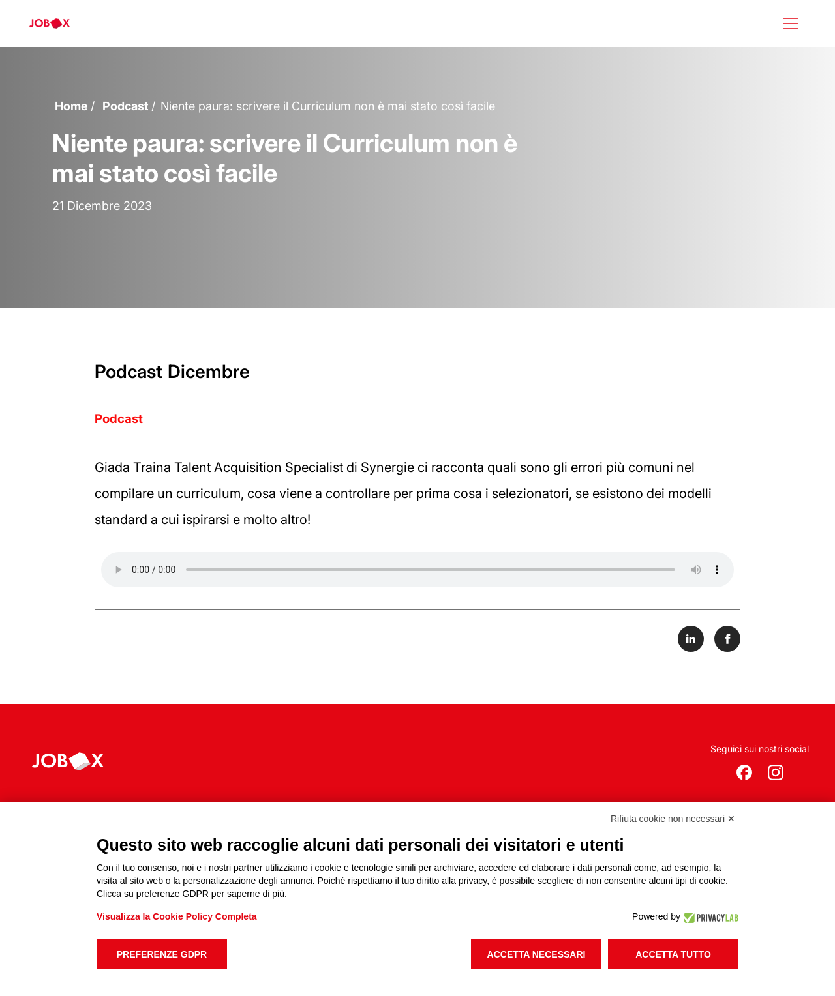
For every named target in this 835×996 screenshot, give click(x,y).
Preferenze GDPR (162, 954)
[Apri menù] (790, 23)
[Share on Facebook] (727, 639)
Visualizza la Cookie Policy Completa (177, 916)
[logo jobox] (49, 23)
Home (71, 106)
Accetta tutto (673, 954)
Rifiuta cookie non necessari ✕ (673, 818)
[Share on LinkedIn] (691, 639)
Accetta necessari (536, 954)
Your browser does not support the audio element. (417, 569)
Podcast (125, 106)
